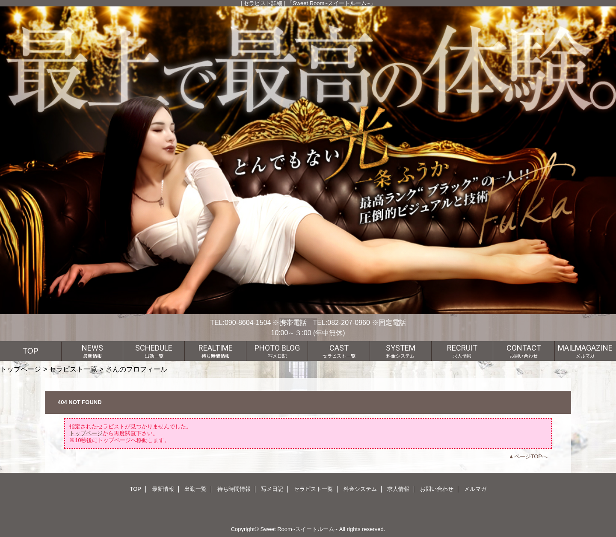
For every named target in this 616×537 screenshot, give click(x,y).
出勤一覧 (195, 489)
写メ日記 (272, 489)
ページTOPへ (531, 456)
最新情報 (163, 489)
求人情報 (398, 489)
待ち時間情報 (234, 489)
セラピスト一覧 (73, 369)
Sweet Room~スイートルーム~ (299, 529)
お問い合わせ (436, 489)
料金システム (360, 489)
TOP (30, 351)
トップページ (20, 369)
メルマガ (475, 489)
